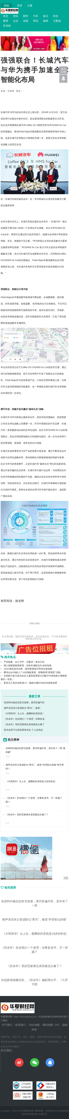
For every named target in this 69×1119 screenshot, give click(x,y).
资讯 (15, 16)
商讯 (35, 20)
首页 (5, 16)
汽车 (35, 16)
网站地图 (48, 1025)
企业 (15, 20)
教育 (5, 20)
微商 (45, 20)
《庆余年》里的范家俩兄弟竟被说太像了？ (27, 814)
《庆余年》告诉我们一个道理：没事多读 (24, 719)
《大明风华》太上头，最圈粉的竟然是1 (23, 713)
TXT (56, 1025)
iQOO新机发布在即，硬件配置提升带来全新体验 (28, 669)
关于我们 (7, 1025)
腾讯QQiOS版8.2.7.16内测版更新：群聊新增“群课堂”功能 (32, 672)
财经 (25, 16)
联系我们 (20, 1025)
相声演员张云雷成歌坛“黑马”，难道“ (22, 708)
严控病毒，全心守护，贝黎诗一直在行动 (24, 662)
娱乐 (45, 16)
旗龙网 (19, 600)
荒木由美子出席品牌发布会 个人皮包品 (23, 730)
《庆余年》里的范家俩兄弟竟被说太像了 (24, 724)
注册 (29, 5)
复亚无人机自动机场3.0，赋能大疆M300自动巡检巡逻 (30, 683)
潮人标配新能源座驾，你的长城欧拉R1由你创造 (27, 665)
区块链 (7, 25)
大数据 (57, 20)
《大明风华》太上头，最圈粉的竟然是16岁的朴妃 (30, 781)
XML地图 (34, 1025)
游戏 (25, 20)
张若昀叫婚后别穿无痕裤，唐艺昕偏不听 (24, 702)
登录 (19, 5)
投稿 (6, 5)
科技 (55, 16)
